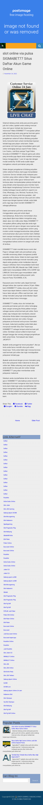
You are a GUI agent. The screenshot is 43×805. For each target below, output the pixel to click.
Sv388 (5, 683)
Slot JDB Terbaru (9, 675)
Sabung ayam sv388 (10, 577)
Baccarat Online (9, 547)
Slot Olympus (8, 698)
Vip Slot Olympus (9, 702)
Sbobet (6, 592)
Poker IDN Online (9, 615)
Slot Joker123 (8, 653)
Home (17, 421)
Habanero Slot (8, 694)
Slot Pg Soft (7, 603)
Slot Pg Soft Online (9, 713)
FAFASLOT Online (9, 656)
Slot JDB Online (8, 668)
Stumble (19, 406)
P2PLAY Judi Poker (9, 611)
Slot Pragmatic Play (10, 528)
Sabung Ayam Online (10, 679)
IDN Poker (7, 539)
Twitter (28, 404)
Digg (28, 406)
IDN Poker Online (9, 619)
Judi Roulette (8, 649)
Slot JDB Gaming (9, 509)
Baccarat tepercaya (10, 637)
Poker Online (8, 543)
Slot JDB (6, 664)
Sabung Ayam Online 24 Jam (13, 690)
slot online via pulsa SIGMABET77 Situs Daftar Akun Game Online (18, 61)
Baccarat (6, 630)
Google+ (8, 406)
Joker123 (7, 569)
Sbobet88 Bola (8, 535)
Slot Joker (7, 505)
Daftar (5, 441)
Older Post (36, 421)
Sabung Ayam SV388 (10, 513)
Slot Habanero (8, 520)
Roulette (6, 497)
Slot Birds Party (8, 671)
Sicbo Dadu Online (9, 501)
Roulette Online (8, 641)
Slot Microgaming (9, 516)
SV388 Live (7, 687)
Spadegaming (8, 524)
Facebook (18, 404)
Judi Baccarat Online (10, 634)
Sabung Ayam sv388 (10, 581)
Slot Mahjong (8, 532)
